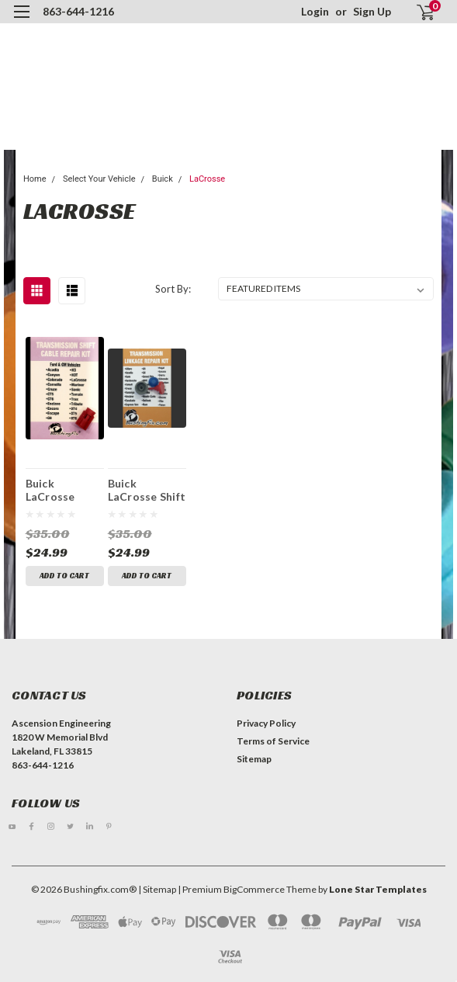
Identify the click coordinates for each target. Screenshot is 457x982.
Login (315, 11)
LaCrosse (207, 179)
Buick (162, 179)
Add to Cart (64, 576)
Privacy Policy (266, 723)
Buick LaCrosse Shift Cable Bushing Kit (147, 490)
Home (35, 179)
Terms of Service (273, 741)
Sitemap (254, 759)
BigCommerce (254, 889)
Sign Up (372, 11)
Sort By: (173, 289)
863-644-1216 (78, 11)
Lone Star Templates (378, 889)
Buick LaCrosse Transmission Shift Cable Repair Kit (61, 490)
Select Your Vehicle (99, 179)
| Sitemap (157, 889)
